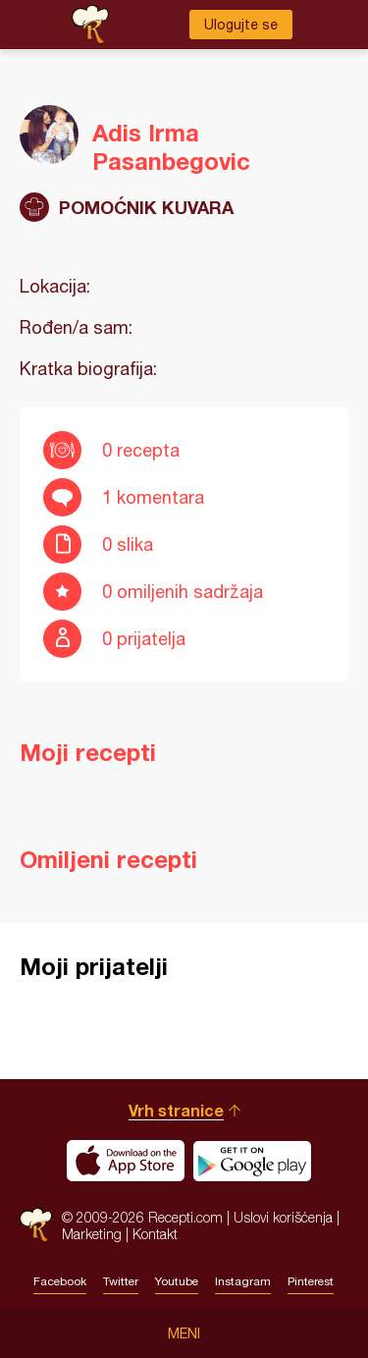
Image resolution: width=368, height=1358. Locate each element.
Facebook (59, 1281)
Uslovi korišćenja (283, 1217)
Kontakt (155, 1233)
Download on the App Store (125, 1160)
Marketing (92, 1233)
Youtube (176, 1281)
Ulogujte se (241, 24)
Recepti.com (36, 1225)
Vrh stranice (176, 1110)
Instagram (243, 1281)
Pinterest (311, 1281)
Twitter (120, 1281)
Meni (184, 1333)
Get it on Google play (252, 1160)
